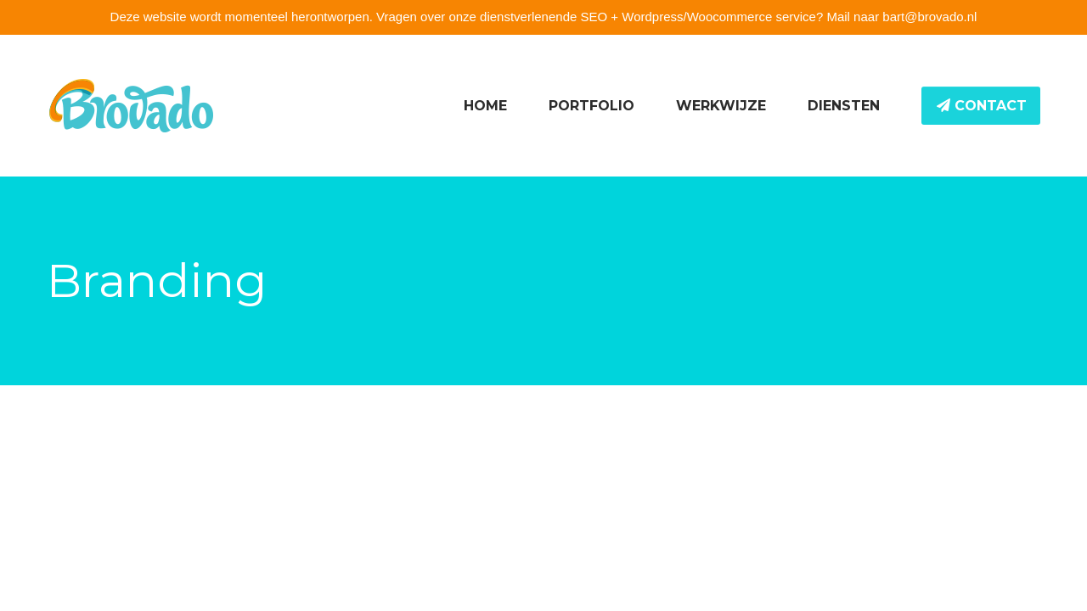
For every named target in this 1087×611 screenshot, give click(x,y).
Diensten (844, 106)
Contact (982, 106)
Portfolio (591, 106)
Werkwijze (721, 106)
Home (485, 106)
